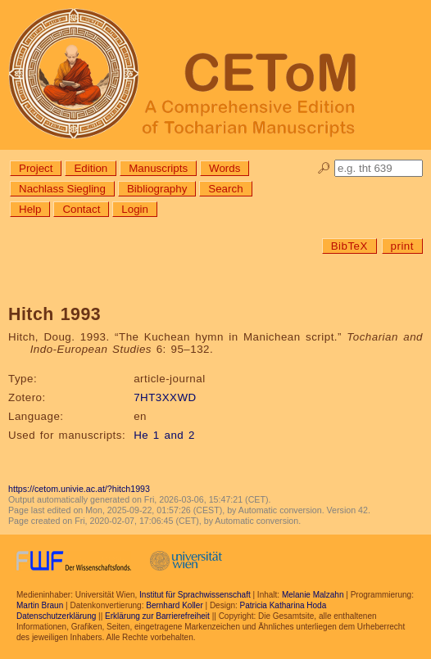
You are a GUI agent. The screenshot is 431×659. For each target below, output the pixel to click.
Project (35, 168)
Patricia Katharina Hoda (283, 605)
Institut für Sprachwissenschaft (195, 594)
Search (225, 189)
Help (30, 209)
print (402, 246)
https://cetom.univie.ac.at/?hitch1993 (79, 489)
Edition (90, 168)
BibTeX (349, 246)
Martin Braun (39, 605)
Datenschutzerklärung (56, 616)
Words (224, 168)
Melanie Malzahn (313, 594)
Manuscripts (158, 168)
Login (134, 209)
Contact (81, 209)
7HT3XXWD (165, 397)
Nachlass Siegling (62, 189)
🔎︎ (324, 168)
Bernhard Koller (174, 605)
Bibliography (157, 189)
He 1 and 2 (164, 435)
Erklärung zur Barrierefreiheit (157, 616)
